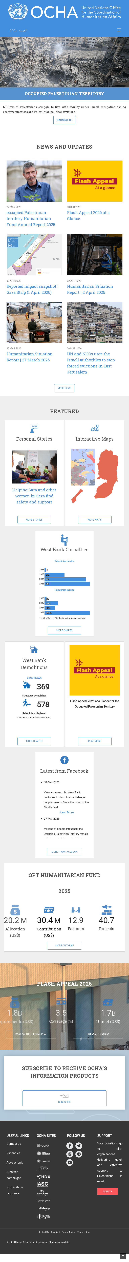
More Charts (64, 630)
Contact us (14, 1143)
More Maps (95, 519)
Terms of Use (83, 1232)
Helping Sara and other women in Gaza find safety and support (34, 496)
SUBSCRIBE (64, 1098)
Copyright (55, 1232)
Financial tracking (98, 1034)
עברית (13, 30)
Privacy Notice (68, 1232)
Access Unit (15, 1162)
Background (64, 120)
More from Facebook (64, 851)
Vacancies (13, 1153)
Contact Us (43, 1232)
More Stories (34, 519)
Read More (94, 741)
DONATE (107, 1191)
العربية (23, 30)
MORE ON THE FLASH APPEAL (31, 1034)
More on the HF (64, 945)
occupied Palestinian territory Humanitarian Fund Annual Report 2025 (31, 218)
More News (64, 388)
